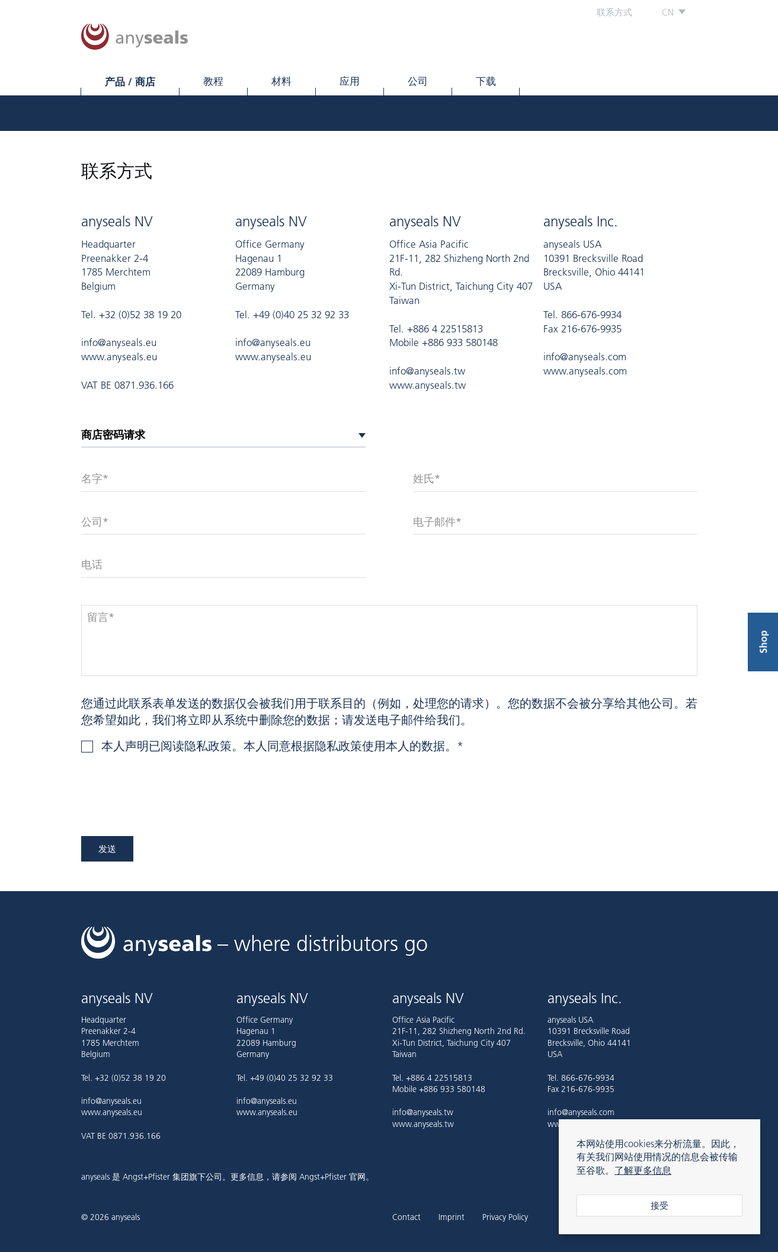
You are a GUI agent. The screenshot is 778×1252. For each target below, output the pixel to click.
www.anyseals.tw (427, 385)
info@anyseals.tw (427, 371)
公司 (418, 81)
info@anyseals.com (584, 357)
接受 (659, 1205)
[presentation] (171, 801)
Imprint (451, 1217)
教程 (213, 81)
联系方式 (614, 12)
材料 (281, 81)
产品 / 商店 (130, 81)
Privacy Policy (505, 1217)
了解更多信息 (642, 1170)
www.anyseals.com (585, 371)
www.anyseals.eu (119, 357)
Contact (406, 1217)
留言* (100, 617)
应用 (350, 81)
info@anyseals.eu (118, 342)
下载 (486, 81)
